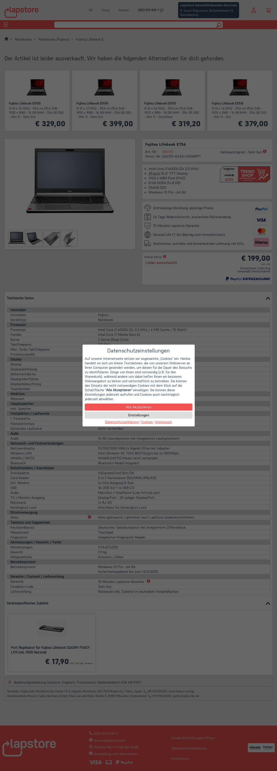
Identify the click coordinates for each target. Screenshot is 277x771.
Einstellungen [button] (138, 415)
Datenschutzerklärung (122, 422)
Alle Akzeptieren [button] (138, 407)
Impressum (163, 422)
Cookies (147, 422)
